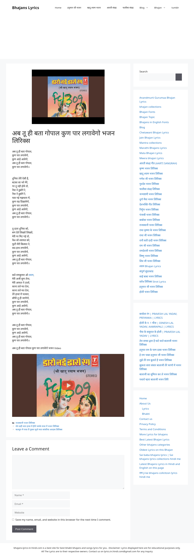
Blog (145, 7)
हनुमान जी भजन (74, 7)
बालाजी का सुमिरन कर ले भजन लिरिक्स (158, 374)
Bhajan (161, 7)
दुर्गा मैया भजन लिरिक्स (150, 199)
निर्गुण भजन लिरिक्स (149, 209)
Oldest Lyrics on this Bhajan (156, 449)
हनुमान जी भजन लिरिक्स (151, 286)
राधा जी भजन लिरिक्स (149, 235)
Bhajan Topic (147, 117)
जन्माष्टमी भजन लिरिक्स (150, 194)
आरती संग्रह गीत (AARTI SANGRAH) (158, 163)
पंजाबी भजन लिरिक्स (149, 214)
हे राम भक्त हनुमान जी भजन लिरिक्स (156, 355)
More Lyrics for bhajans (153, 434)
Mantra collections (150, 142)
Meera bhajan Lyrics (151, 158)
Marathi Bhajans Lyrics (153, 148)
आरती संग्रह (112, 7)
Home (58, 7)
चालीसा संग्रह (128, 7)
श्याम (31, 275)
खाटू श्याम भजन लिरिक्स (151, 173)
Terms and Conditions (152, 429)
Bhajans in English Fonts (154, 122)
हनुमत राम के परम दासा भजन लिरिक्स (157, 350)
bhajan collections (150, 106)
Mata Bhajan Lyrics (150, 153)
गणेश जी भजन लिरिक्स (150, 178)
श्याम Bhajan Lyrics (150, 266)
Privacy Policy (147, 424)
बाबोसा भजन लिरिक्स (149, 220)
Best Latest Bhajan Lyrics (154, 439)
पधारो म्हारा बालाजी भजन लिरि (154, 379)
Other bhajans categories (154, 444)
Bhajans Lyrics (25, 7)
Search (143, 71)
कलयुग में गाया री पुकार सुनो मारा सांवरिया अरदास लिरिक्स (39, 429)
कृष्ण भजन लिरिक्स (148, 168)
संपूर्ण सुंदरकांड (146, 271)
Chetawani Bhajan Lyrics (154, 132)
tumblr (175, 7)
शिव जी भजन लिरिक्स (149, 261)
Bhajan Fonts (147, 112)
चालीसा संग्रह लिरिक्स (149, 189)
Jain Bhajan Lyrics (150, 137)
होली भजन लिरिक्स (148, 292)
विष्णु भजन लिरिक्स (148, 256)
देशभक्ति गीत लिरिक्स (149, 204)
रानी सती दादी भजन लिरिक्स (152, 240)
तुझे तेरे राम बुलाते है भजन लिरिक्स (155, 360)
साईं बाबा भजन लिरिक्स (150, 276)
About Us (145, 403)
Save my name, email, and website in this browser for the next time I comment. (63, 519)
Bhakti (146, 413)
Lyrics (145, 408)
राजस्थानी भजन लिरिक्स (25, 422)
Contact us (145, 419)
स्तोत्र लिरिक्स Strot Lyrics (152, 281)
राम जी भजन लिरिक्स (149, 245)
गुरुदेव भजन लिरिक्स (149, 184)
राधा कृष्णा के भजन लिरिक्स (152, 230)
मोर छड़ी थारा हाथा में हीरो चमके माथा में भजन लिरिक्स (37, 426)
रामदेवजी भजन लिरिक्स (150, 250)
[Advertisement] (97, 38)
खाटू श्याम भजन (94, 7)
